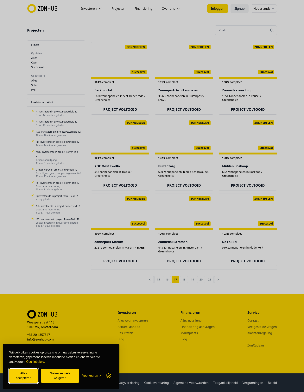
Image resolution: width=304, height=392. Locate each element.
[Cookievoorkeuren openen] (91, 376)
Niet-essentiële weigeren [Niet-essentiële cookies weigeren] (60, 376)
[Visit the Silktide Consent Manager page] (108, 375)
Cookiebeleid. (35, 361)
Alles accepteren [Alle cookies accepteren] (23, 376)
